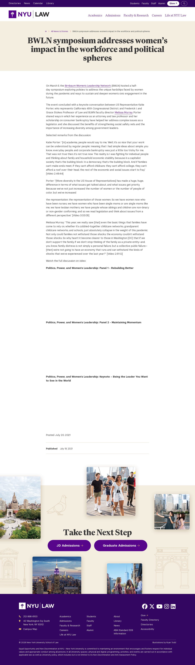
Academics (95, 15)
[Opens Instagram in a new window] (166, 606)
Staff (153, 3)
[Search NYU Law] (184, 3)
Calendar (38, 3)
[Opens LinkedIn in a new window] (173, 606)
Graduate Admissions (119, 545)
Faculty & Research (136, 15)
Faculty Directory (150, 619)
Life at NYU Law (175, 15)
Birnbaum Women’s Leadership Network (88, 85)
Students (134, 3)
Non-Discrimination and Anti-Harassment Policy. (114, 655)
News (27, 3)
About (117, 616)
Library (50, 3)
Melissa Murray (123, 112)
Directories (15, 3)
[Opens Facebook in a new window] (144, 606)
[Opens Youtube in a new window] (159, 606)
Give (172, 3)
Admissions (112, 15)
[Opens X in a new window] (152, 606)
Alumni (161, 3)
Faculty (145, 3)
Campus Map (30, 629)
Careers (157, 15)
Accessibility (147, 629)
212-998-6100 (30, 616)
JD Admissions (68, 545)
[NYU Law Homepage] (29, 14)
